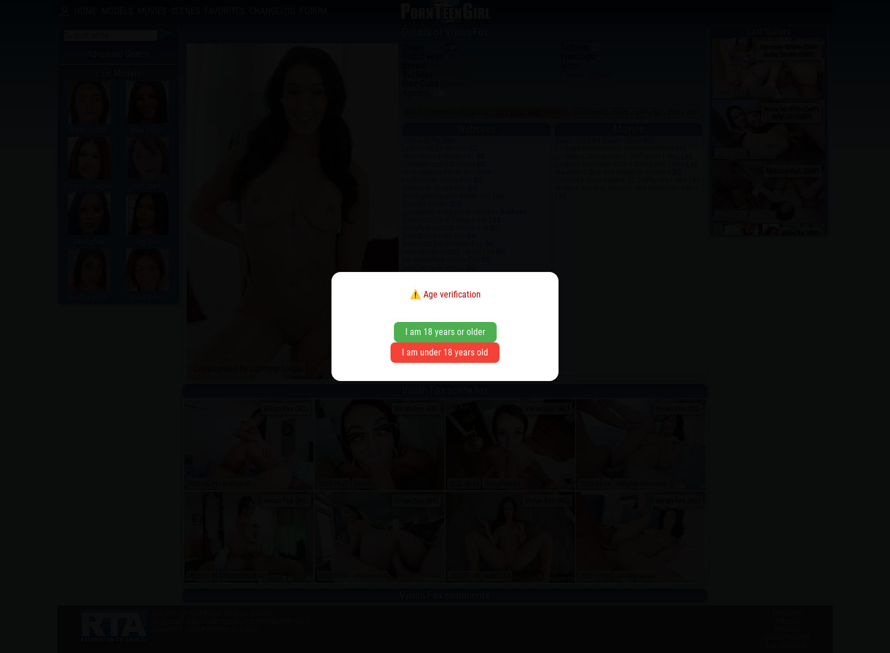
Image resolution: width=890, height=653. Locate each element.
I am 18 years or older (445, 331)
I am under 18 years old (445, 352)
